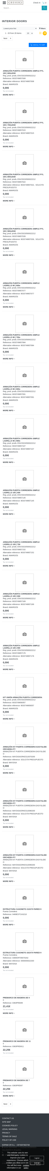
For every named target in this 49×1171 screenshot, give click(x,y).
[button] (4, 3)
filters (42, 28)
